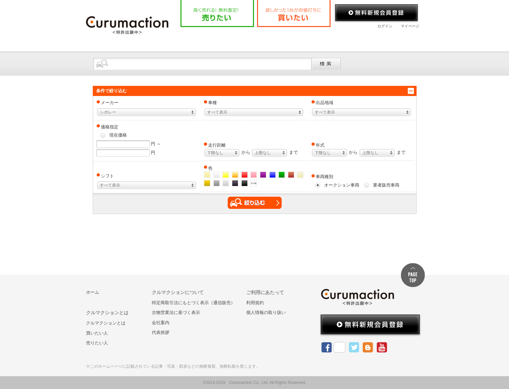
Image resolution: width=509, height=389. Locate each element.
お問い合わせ (393, 38)
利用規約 (255, 302)
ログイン (384, 26)
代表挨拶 (160, 332)
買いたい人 (97, 333)
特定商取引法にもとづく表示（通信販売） (193, 302)
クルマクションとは (245, 38)
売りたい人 (97, 342)
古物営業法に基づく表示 (176, 312)
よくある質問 (302, 38)
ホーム (197, 38)
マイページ (410, 26)
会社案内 (347, 38)
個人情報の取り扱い (266, 312)
